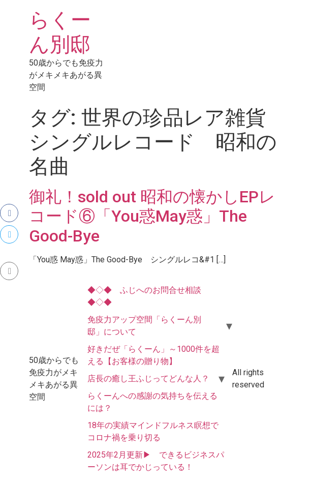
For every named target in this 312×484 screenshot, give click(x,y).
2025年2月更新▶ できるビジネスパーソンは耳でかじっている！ (155, 461)
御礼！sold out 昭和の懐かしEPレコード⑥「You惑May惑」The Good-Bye (152, 216)
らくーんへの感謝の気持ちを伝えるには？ (152, 402)
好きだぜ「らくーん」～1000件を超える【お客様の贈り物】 (153, 355)
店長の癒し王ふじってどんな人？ (148, 378)
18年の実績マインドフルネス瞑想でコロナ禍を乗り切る (153, 431)
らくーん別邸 (60, 32)
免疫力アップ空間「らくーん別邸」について (144, 326)
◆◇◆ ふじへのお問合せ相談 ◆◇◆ (148, 296)
